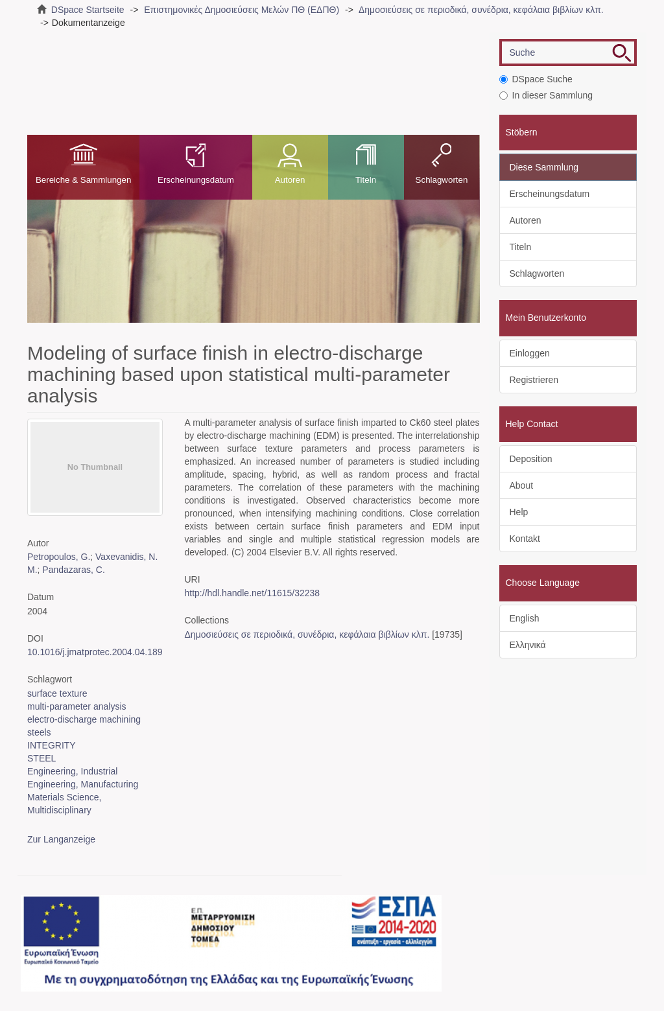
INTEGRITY (51, 745)
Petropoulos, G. (58, 557)
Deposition (531, 459)
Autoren (290, 180)
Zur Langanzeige (61, 839)
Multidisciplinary (59, 810)
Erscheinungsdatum (196, 180)
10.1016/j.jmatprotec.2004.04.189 (95, 652)
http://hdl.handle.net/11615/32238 (252, 593)
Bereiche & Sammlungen (83, 180)
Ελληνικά (528, 645)
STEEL (41, 758)
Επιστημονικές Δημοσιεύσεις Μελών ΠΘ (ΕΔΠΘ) (241, 10)
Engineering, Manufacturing (82, 784)
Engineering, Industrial (72, 771)
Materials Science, (64, 797)
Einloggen (530, 353)
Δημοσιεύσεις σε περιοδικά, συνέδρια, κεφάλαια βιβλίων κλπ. (481, 10)
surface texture (57, 693)
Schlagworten (442, 180)
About (522, 485)
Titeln (365, 180)
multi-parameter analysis (76, 706)
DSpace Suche (536, 79)
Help (519, 512)
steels (39, 732)
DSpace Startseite (87, 10)
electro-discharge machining (84, 719)
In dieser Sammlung (546, 95)
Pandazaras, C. (73, 569)
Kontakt (525, 538)
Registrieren (534, 380)
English (525, 618)
